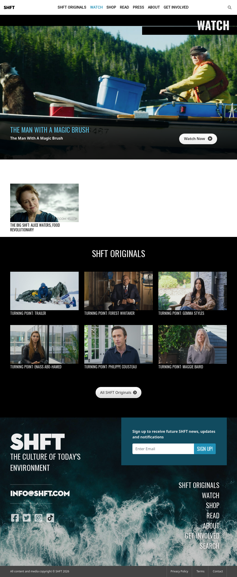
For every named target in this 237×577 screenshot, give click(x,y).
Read (124, 7)
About (154, 7)
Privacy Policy (179, 571)
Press (138, 7)
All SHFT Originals (118, 392)
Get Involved (176, 7)
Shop (111, 7)
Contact (218, 571)
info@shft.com (40, 494)
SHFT (9, 7)
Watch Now (198, 138)
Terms (200, 571)
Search (209, 546)
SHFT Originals (72, 7)
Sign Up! (205, 448)
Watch (96, 7)
